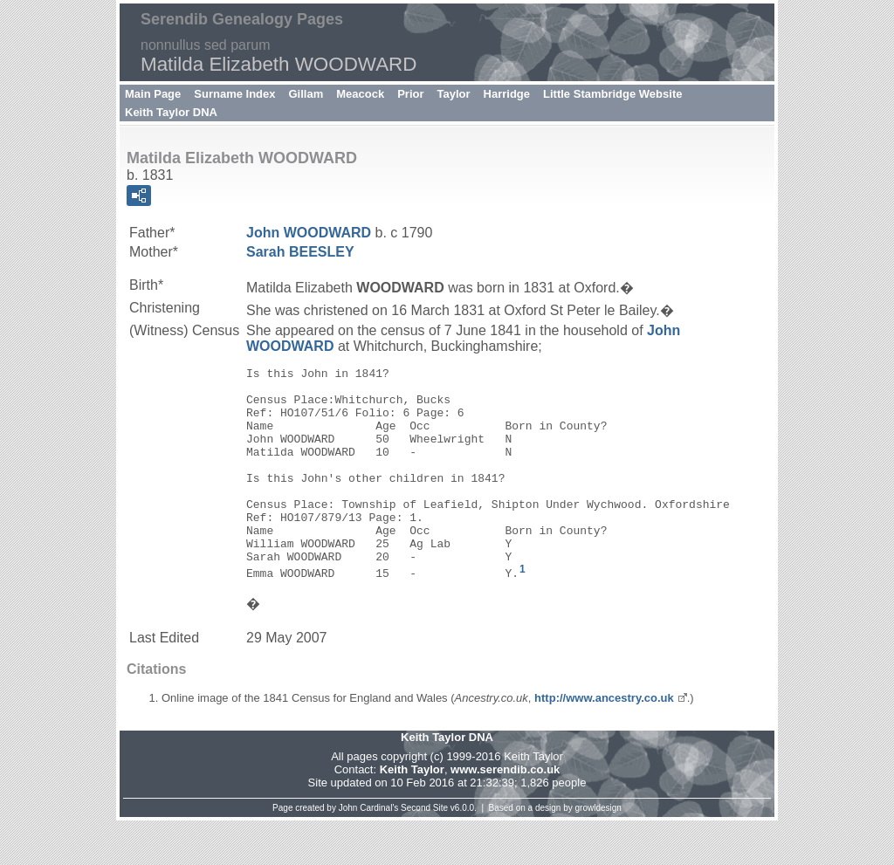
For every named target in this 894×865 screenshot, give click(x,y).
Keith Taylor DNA (171, 112)
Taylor (454, 93)
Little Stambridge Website (612, 93)
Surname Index (234, 93)
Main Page (153, 93)
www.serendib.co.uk (505, 813)
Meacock (360, 93)
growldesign (598, 852)
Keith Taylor (412, 813)
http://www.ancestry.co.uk (604, 742)
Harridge (507, 93)
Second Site (424, 852)
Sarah (300, 251)
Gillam (306, 93)
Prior (410, 93)
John (308, 232)
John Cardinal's (369, 852)
